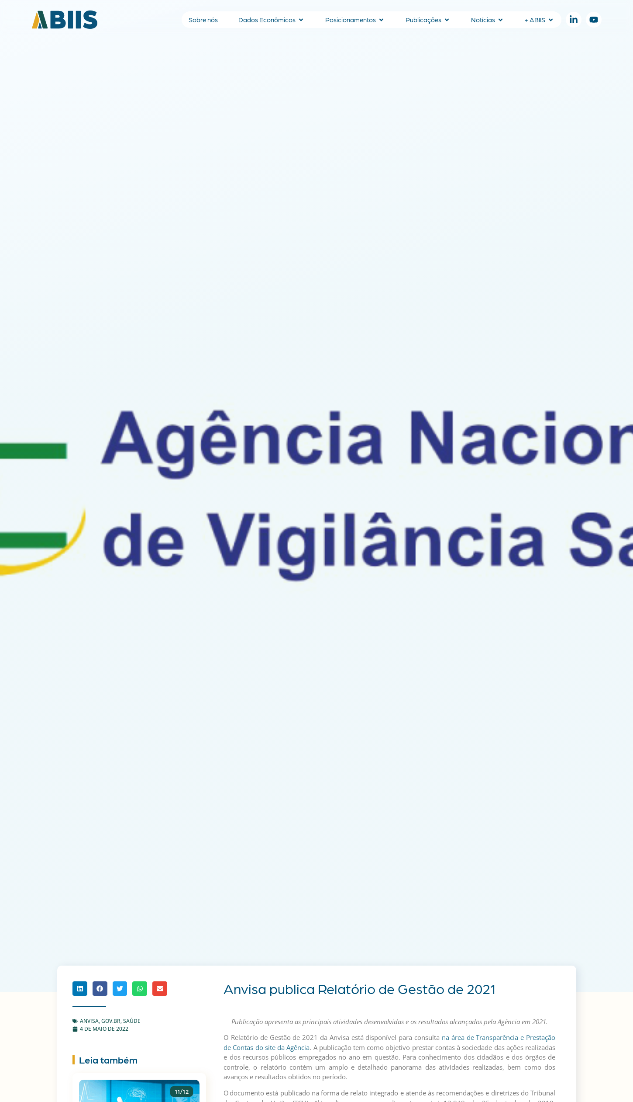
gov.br (110, 1021)
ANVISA (89, 1021)
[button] (79, 988)
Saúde (132, 1021)
